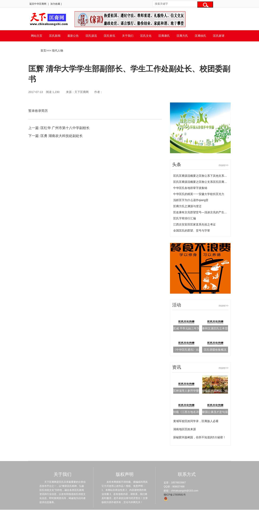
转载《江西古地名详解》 (188, 412)
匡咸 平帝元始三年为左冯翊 (190, 328)
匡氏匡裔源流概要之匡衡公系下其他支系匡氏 (201, 175)
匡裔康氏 (164, 35)
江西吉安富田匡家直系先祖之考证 (194, 224)
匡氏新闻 (55, 35)
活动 (176, 304)
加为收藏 (55, 3)
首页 (43, 50)
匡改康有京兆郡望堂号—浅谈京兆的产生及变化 (203, 212)
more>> (223, 165)
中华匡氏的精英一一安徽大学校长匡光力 (198, 194)
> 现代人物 (56, 50)
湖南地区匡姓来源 (184, 429)
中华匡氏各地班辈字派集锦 (190, 188)
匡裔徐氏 (200, 35)
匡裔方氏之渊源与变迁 (187, 206)
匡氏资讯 (109, 35)
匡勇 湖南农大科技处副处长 (61, 136)
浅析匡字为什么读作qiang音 (190, 200)
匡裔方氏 (182, 35)
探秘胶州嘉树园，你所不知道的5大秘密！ (199, 437)
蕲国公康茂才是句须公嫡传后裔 (222, 412)
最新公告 (73, 35)
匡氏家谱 (218, 35)
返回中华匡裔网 (37, 3)
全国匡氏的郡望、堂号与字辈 (191, 230)
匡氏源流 (91, 35)
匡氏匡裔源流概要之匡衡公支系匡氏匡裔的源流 (203, 181)
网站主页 (36, 35)
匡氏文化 (146, 35)
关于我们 (127, 35)
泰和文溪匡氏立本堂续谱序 (219, 328)
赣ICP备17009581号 (175, 494)
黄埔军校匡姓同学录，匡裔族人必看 (196, 421)
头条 (176, 164)
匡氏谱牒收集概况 (215, 349)
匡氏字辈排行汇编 (184, 218)
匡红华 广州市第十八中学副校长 (65, 128)
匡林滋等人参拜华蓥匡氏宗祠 (191, 390)
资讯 (176, 367)
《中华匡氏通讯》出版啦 (188, 349)
